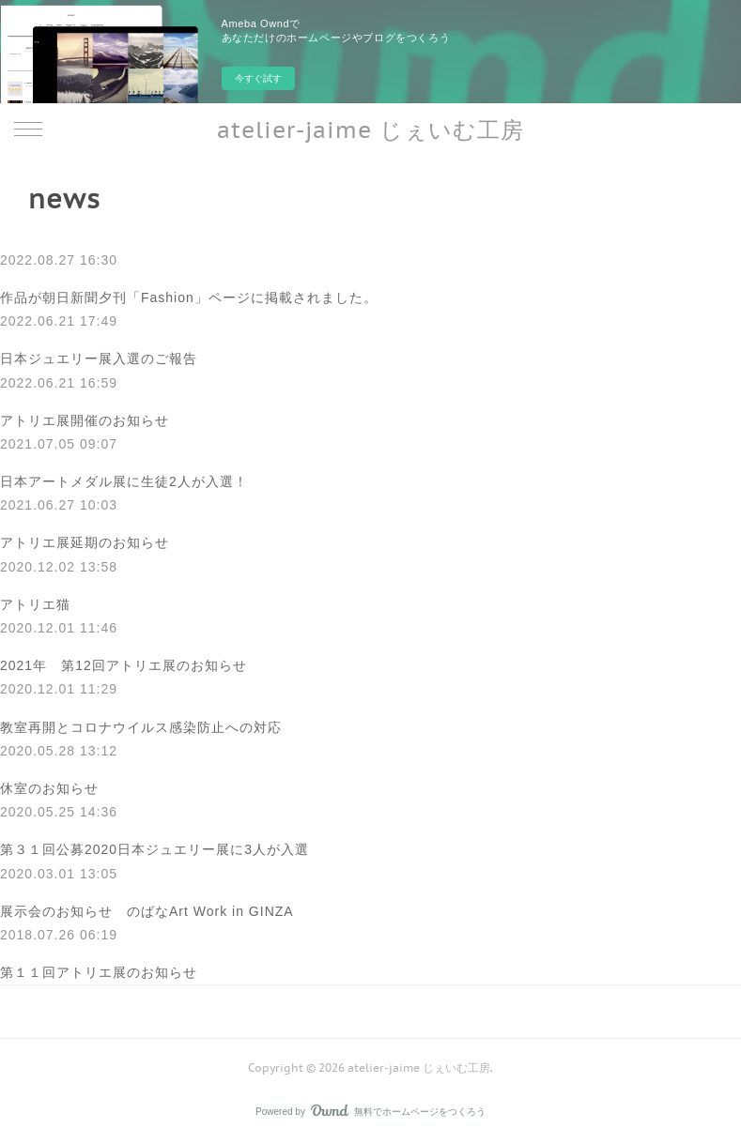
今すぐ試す (258, 78)
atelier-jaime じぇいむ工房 (370, 130)
